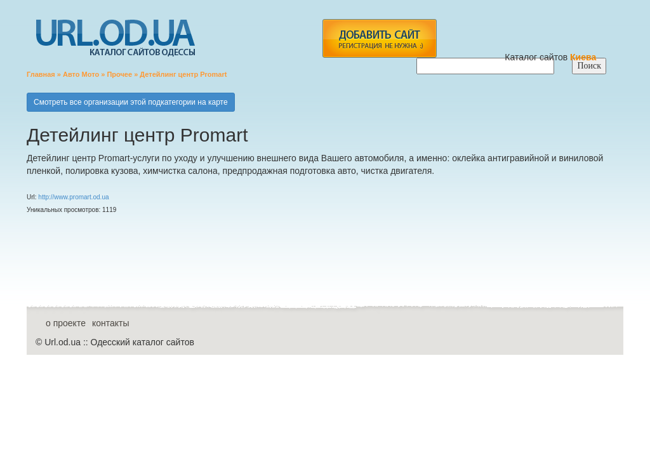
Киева (584, 57)
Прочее (119, 74)
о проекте (66, 323)
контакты (110, 323)
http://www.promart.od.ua (73, 197)
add (379, 38)
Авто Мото (81, 74)
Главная (41, 74)
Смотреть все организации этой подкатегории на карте (131, 102)
